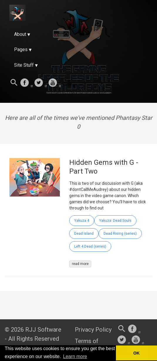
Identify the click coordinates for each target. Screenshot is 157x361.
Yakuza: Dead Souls (115, 221)
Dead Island (84, 233)
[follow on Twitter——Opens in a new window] (40, 83)
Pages (21, 49)
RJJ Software (43, 329)
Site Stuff (24, 65)
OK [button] (136, 353)
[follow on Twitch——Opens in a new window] (68, 83)
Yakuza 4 (81, 221)
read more (80, 264)
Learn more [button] (75, 356)
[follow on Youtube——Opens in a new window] (54, 83)
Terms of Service (86, 344)
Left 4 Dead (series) (90, 246)
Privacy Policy (93, 329)
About (20, 34)
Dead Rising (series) (120, 233)
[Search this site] (14, 83)
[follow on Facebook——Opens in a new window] (26, 83)
